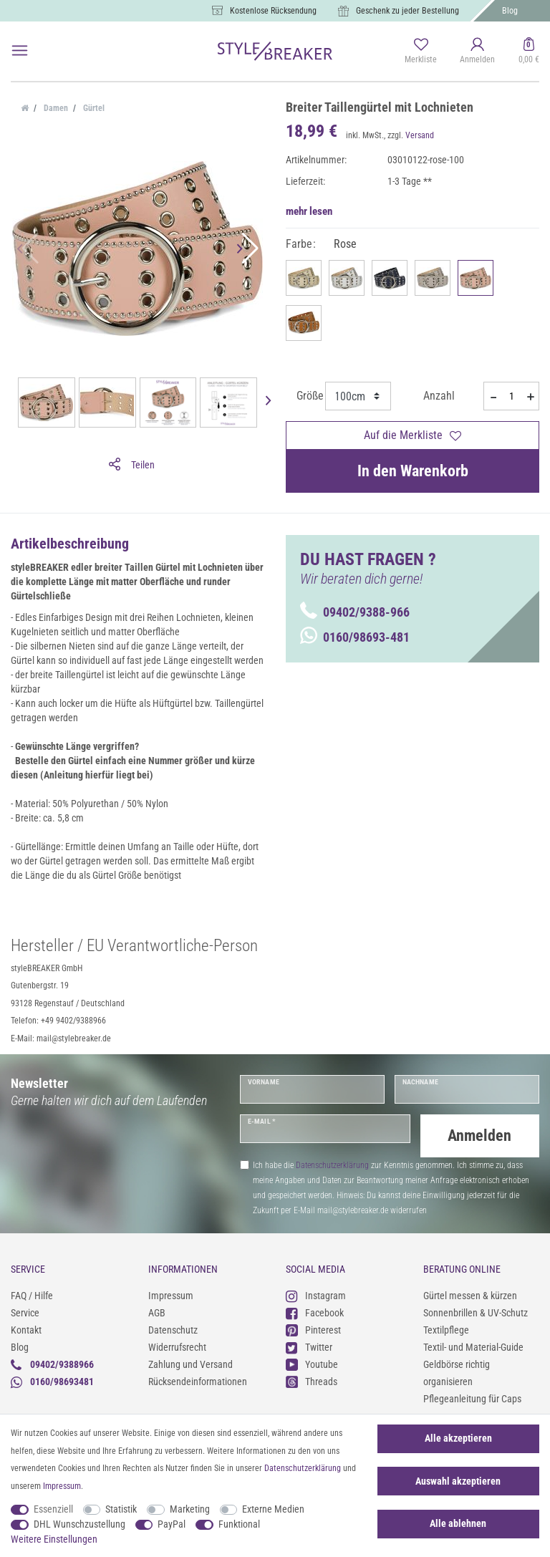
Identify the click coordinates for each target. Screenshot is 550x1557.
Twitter (309, 1347)
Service (25, 1313)
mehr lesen (309, 211)
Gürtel (93, 108)
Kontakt (26, 1330)
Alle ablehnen (458, 1523)
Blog (510, 11)
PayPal (171, 1524)
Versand (419, 135)
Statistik (121, 1509)
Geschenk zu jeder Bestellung (407, 11)
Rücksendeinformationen (197, 1381)
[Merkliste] (421, 51)
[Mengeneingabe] (511, 396)
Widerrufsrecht (177, 1347)
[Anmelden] (477, 51)
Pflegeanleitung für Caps (472, 1398)
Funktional (239, 1524)
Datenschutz (173, 1330)
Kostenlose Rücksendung (273, 11)
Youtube (312, 1364)
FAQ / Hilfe (32, 1295)
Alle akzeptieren (458, 1438)
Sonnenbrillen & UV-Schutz (475, 1313)
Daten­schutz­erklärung (302, 1468)
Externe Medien (273, 1509)
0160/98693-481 (355, 637)
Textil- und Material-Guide (473, 1347)
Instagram (316, 1295)
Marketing (190, 1509)
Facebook (315, 1312)
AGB (156, 1313)
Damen (55, 108)
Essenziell (53, 1509)
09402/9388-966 (355, 612)
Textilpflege (446, 1330)
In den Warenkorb (412, 471)
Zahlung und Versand (190, 1364)
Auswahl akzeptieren (458, 1481)
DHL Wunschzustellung (79, 1524)
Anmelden (479, 1135)
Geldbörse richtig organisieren (456, 1373)
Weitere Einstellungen (54, 1539)
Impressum (170, 1295)
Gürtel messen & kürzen (470, 1295)
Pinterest (313, 1330)
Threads (311, 1381)
